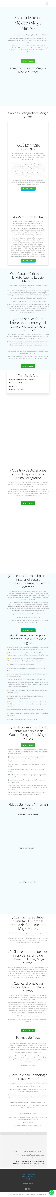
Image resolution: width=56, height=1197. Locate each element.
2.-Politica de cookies (28, 1177)
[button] (51, 1192)
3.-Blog (28, 1179)
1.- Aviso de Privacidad (28, 1175)
